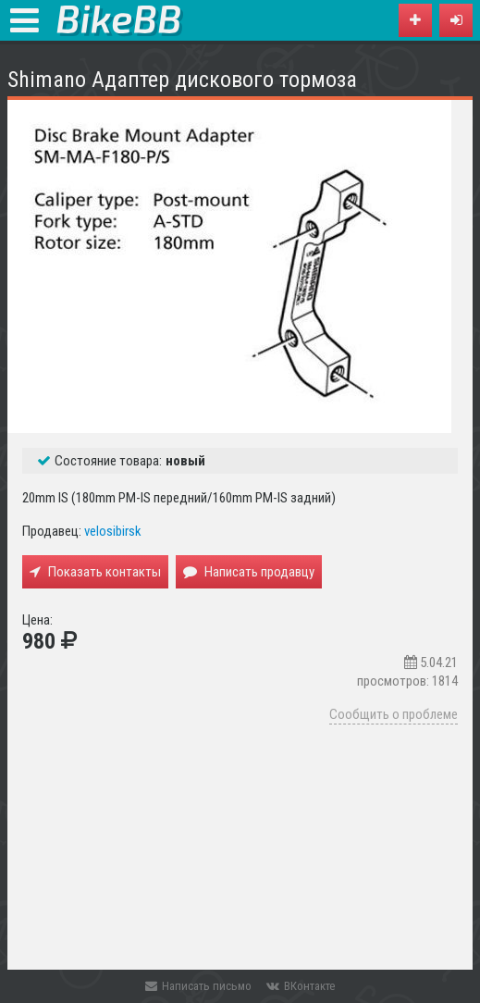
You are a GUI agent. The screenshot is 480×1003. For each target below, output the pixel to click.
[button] (456, 20)
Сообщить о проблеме (393, 714)
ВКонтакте (300, 986)
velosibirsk (113, 531)
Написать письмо (198, 986)
